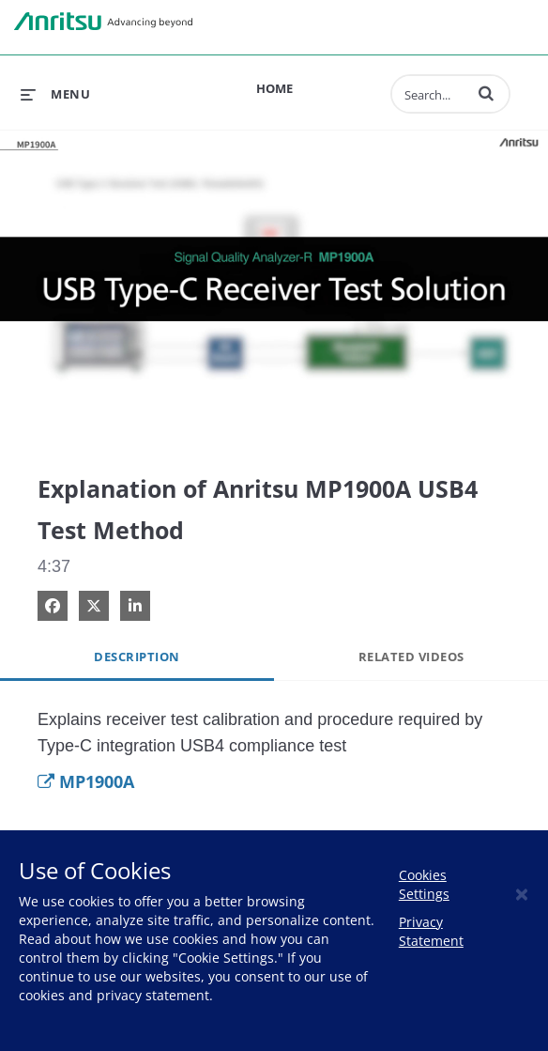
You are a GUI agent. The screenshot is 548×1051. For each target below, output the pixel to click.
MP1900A (86, 781)
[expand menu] (55, 94)
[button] (486, 93)
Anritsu (103, 21)
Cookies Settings (424, 884)
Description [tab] (137, 656)
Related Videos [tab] (411, 656)
